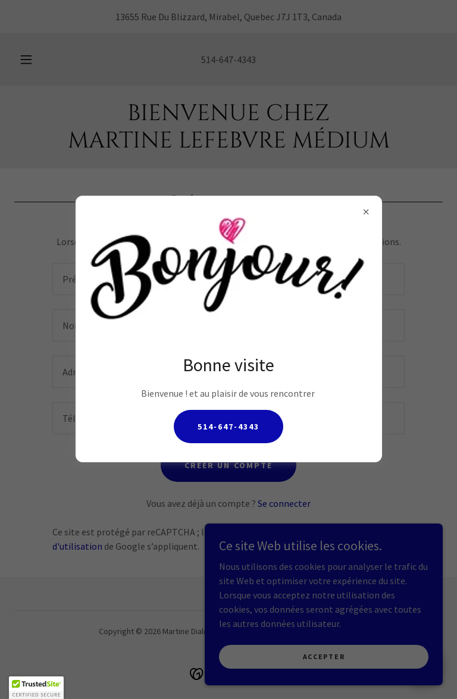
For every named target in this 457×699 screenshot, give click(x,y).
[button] (36, 687)
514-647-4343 (228, 426)
